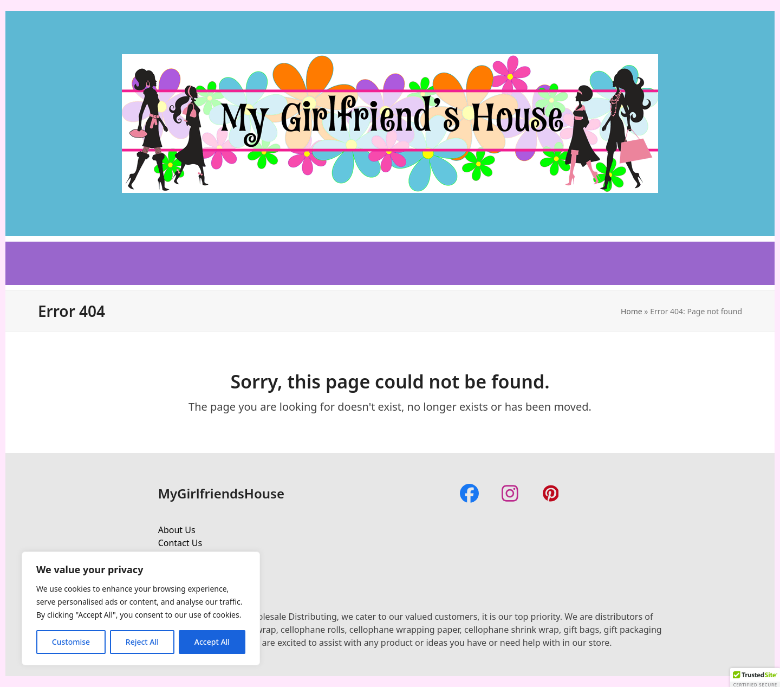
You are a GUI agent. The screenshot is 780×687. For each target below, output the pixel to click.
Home (631, 311)
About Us (177, 530)
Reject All (142, 642)
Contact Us (180, 543)
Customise (71, 642)
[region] (141, 608)
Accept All (212, 642)
